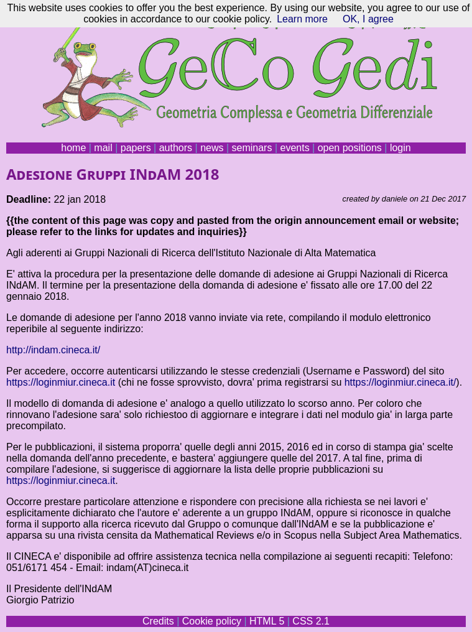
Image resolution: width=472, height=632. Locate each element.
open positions (350, 147)
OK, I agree (368, 19)
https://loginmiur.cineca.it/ (400, 382)
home (73, 147)
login (400, 147)
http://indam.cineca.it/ (53, 350)
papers (136, 147)
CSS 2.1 (311, 621)
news (211, 147)
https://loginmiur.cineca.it (60, 382)
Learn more (302, 19)
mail (103, 147)
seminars (252, 147)
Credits (158, 621)
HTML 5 (266, 621)
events (294, 147)
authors (175, 147)
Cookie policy (211, 621)
